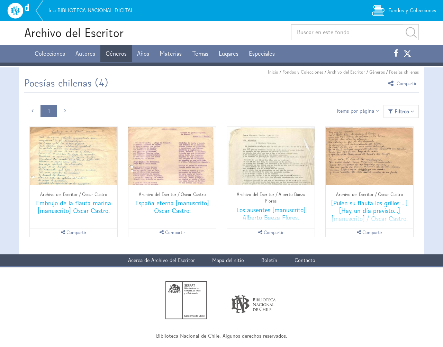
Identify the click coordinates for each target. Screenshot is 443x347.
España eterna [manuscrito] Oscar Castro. (172, 207)
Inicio (273, 72)
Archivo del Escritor (74, 32)
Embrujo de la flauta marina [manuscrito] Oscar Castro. (73, 207)
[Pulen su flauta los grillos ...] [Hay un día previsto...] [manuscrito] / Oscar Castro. (369, 210)
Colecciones (50, 53)
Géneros (116, 53)
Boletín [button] (269, 260)
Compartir (403, 83)
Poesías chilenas (404, 72)
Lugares (228, 53)
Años (143, 53)
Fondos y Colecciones (302, 72)
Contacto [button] (305, 260)
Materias (171, 53)
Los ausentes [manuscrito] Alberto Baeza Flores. (271, 214)
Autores (85, 53)
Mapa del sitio (228, 260)
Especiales (262, 53)
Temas (200, 53)
